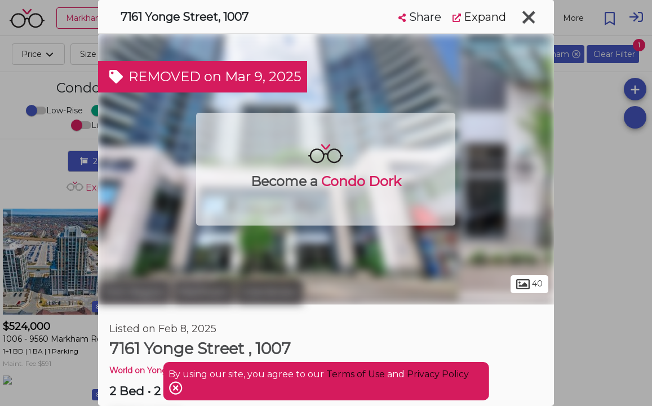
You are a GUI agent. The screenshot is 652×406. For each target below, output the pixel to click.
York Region (134, 292)
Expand (479, 17)
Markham (203, 292)
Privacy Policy (438, 374)
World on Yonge (140, 370)
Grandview (269, 292)
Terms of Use (355, 374)
